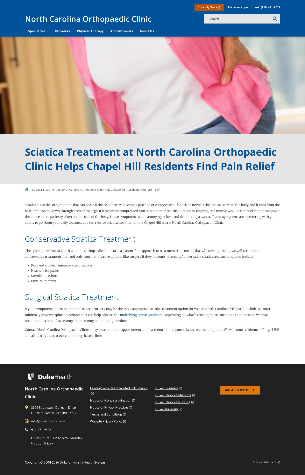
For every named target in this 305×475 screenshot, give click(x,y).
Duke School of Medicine (173, 395)
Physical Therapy (90, 31)
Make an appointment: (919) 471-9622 (254, 7)
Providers (62, 31)
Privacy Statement (264, 462)
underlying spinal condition (141, 315)
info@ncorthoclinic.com (48, 421)
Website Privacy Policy (106, 421)
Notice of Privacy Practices (109, 407)
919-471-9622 (41, 430)
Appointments (121, 31)
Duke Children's (166, 388)
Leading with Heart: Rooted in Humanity (119, 388)
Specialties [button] (36, 31)
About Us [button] (147, 31)
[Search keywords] (237, 19)
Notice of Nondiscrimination (110, 400)
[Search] (275, 19)
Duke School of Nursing (172, 402)
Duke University (167, 409)
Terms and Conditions (106, 414)
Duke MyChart (207, 7)
